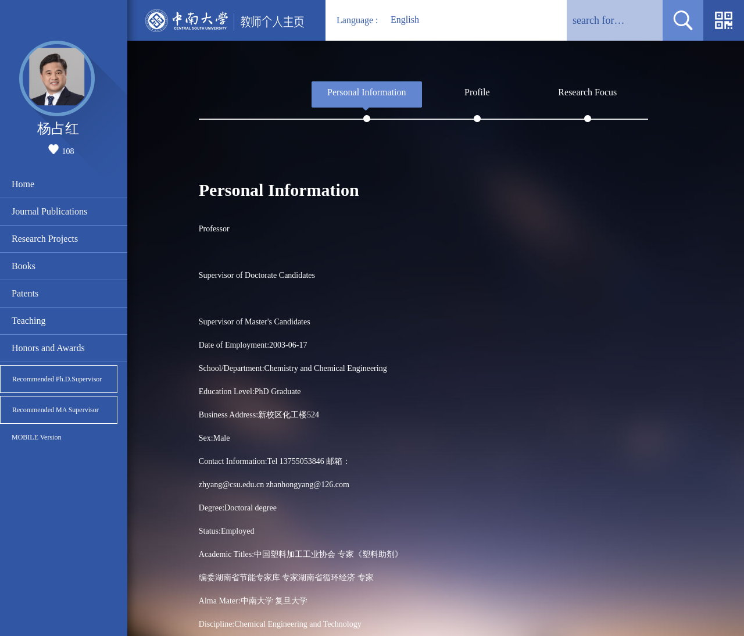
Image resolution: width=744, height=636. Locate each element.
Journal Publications (49, 211)
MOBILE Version (36, 437)
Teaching (28, 321)
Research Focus (587, 92)
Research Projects (45, 239)
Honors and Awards (48, 348)
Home (23, 184)
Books (23, 266)
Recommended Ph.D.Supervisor (57, 379)
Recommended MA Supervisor (55, 410)
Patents (25, 293)
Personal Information (366, 92)
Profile (477, 92)
